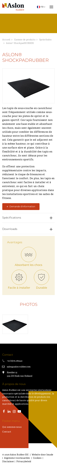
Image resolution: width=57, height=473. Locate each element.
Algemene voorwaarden (17, 458)
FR (41, 6)
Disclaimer (8, 461)
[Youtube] (19, 411)
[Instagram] (14, 411)
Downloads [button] (9, 230)
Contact (6, 431)
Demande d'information (22, 206)
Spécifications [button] (11, 218)
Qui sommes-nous (12, 427)
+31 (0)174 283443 (14, 360)
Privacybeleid (23, 461)
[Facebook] (4, 411)
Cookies (37, 458)
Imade (49, 454)
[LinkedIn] (9, 411)
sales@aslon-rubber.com (19, 366)
